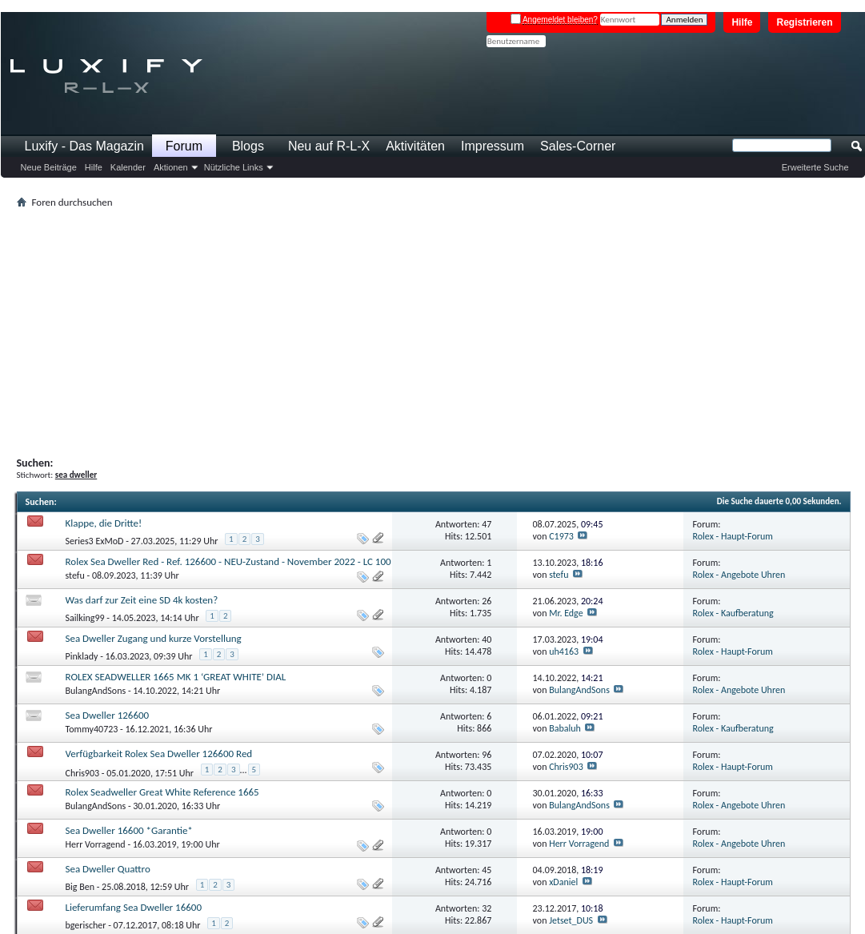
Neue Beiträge (49, 167)
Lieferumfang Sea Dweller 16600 (134, 907)
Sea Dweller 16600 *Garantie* (129, 830)
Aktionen (171, 167)
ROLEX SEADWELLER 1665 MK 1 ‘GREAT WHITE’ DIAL (176, 677)
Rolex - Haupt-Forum (733, 536)
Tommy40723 (92, 729)
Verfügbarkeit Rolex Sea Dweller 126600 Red (159, 754)
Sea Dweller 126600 (108, 715)
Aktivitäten (415, 146)
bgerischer (86, 925)
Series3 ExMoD (95, 541)
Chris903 (83, 772)
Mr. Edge (566, 613)
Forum (184, 146)
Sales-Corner (577, 146)
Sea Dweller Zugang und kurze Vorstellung (154, 638)
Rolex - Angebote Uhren (739, 574)
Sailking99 (85, 617)
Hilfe (741, 22)
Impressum (492, 146)
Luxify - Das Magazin (84, 146)
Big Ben (80, 886)
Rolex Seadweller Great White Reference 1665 (162, 792)
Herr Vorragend (96, 844)
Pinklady (82, 656)
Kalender (128, 167)
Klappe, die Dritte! (104, 523)
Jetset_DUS (571, 920)
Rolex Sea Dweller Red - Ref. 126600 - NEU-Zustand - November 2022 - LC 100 (228, 561)
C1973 (561, 536)
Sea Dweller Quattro (108, 869)
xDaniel (563, 882)
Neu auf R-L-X (329, 146)
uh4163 (564, 651)
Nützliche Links (233, 167)
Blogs (248, 146)
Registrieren (804, 22)
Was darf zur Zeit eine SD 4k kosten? (142, 600)
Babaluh (565, 728)
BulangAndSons (96, 690)
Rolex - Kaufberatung (733, 613)
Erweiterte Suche (815, 167)
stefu (75, 575)
